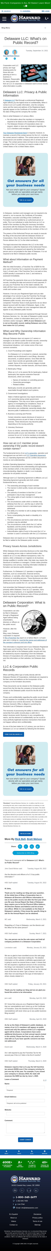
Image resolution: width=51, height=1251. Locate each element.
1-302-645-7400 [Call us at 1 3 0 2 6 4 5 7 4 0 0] (20, 1201)
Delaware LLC (10, 100)
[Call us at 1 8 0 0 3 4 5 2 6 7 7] (25, 1197)
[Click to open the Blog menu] (45, 28)
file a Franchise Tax (12, 638)
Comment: (9, 1120)
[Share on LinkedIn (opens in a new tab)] (32, 846)
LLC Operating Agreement (36, 455)
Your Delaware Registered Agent (15, 133)
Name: (7, 1084)
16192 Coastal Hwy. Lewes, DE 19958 (25, 1185)
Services (44, 1152)
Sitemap (37, 1225)
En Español (13, 1214)
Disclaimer (37, 1214)
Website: (8, 1110)
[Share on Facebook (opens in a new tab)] (20, 846)
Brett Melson (34, 839)
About (6, 1152)
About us (13, 1218)
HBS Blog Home (25, 833)
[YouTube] (29, 1190)
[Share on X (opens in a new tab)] (26, 846)
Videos (19, 1152)
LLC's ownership (31, 453)
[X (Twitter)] (22, 1190)
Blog (31, 1152)
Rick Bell (20, 839)
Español (25, 11)
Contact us (13, 1225)
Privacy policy (37, 1218)
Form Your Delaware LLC (13, 734)
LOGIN (46, 11)
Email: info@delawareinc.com (25, 1208)
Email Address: (11, 1097)
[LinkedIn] (36, 1190)
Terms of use (37, 1221)
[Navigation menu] (4, 18)
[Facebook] (15, 1190)
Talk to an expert (25, 200)
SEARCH (6, 11)
